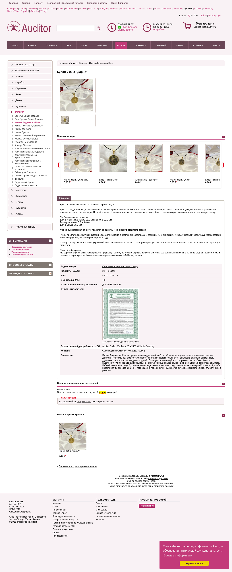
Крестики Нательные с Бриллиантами (26, 156)
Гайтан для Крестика (25, 172)
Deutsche (32, 8)
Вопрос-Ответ (60, 513)
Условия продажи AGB (64, 526)
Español (25, 11)
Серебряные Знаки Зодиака (29, 119)
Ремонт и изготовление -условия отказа (73, 523)
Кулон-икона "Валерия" (146, 180)
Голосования (59, 510)
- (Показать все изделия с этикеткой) (120, 341)
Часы (69, 45)
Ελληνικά (114, 8)
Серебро (32, 45)
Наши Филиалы (119, 3)
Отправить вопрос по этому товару (120, 266)
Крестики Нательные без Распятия (32, 148)
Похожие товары (66, 136)
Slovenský (208, 8)
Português (167, 8)
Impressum (22, 522)
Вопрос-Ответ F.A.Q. (106, 513)
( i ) (188, 15)
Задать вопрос (125, 30)
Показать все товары (25, 64)
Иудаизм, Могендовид (26, 142)
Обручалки (51, 45)
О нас (55, 506)
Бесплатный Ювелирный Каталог (65, 3)
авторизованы (84, 401)
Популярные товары (25, 227)
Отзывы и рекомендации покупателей (77, 383)
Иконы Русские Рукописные (29, 125)
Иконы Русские (22, 132)
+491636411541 (127, 27)
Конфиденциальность (22, 254)
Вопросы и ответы (97, 3)
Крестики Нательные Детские (29, 152)
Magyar (123, 8)
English (82, 8)
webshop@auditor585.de (114, 350)
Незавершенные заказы (108, 516)
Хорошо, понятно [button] (194, 563)
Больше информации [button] (177, 555)
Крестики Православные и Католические (28, 162)
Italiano (132, 8)
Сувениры (198, 45)
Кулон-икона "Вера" (180, 180)
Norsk (150, 8)
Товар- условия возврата (65, 519)
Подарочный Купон (24, 182)
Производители (60, 536)
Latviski (141, 8)
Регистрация (214, 15)
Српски (198, 8)
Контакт (26, 3)
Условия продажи (20, 249)
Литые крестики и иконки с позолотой (28, 167)
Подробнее (158, 29)
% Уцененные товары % (27, 70)
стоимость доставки (158, 478)
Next (223, 165)
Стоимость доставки (21, 247)
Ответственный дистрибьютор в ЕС (80, 346)
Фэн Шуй (19, 179)
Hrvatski (42, 8)
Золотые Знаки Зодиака (27, 116)
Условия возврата (20, 252)
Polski (157, 8)
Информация (18, 241)
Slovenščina (13, 11)
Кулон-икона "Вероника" (76, 180)
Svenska (34, 11)
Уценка (216, 45)
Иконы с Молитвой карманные (30, 135)
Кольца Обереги (23, 145)
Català (23, 8)
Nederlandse (71, 8)
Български (12, 8)
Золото (15, 45)
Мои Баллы (101, 510)
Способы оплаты (21, 265)
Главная (13, 3)
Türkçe (43, 11)
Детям (84, 45)
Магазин (73, 63)
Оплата (56, 532)
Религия (121, 45)
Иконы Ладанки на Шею (28, 122)
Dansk (60, 8)
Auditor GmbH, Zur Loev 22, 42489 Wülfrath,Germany (128, 346)
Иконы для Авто (23, 129)
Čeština (52, 8)
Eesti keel (93, 8)
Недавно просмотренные (70, 414)
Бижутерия (140, 45)
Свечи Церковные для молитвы (31, 175)
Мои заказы (101, 506)
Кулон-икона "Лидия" (215, 180)
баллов (102, 392)
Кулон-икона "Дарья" (69, 451)
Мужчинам (102, 45)
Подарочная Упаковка (26, 185)
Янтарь (180, 45)
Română (178, 8)
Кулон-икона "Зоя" (108, 180)
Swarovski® (161, 45)
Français (104, 8)
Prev (59, 165)
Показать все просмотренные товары (78, 466)
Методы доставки (21, 273)
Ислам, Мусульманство (26, 138)
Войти (203, 15)
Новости (38, 3)
